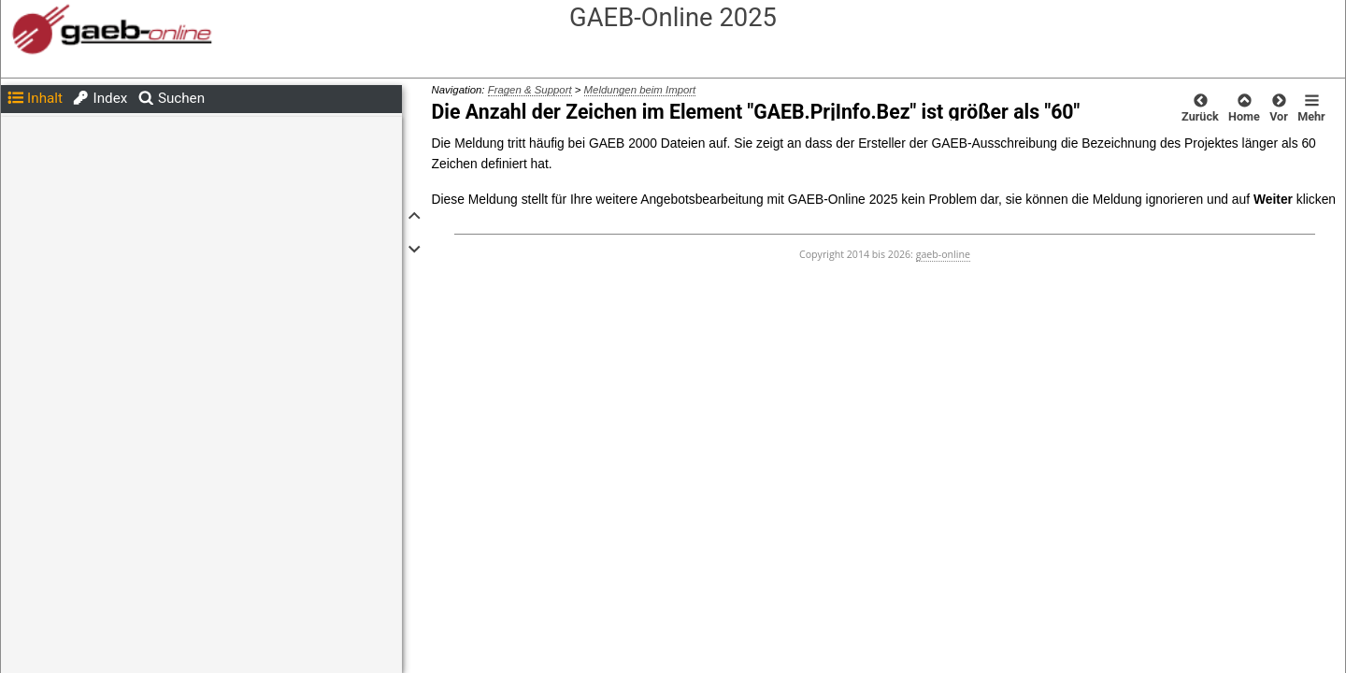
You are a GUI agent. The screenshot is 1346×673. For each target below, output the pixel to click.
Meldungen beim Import (640, 89)
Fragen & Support (530, 89)
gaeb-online (943, 254)
